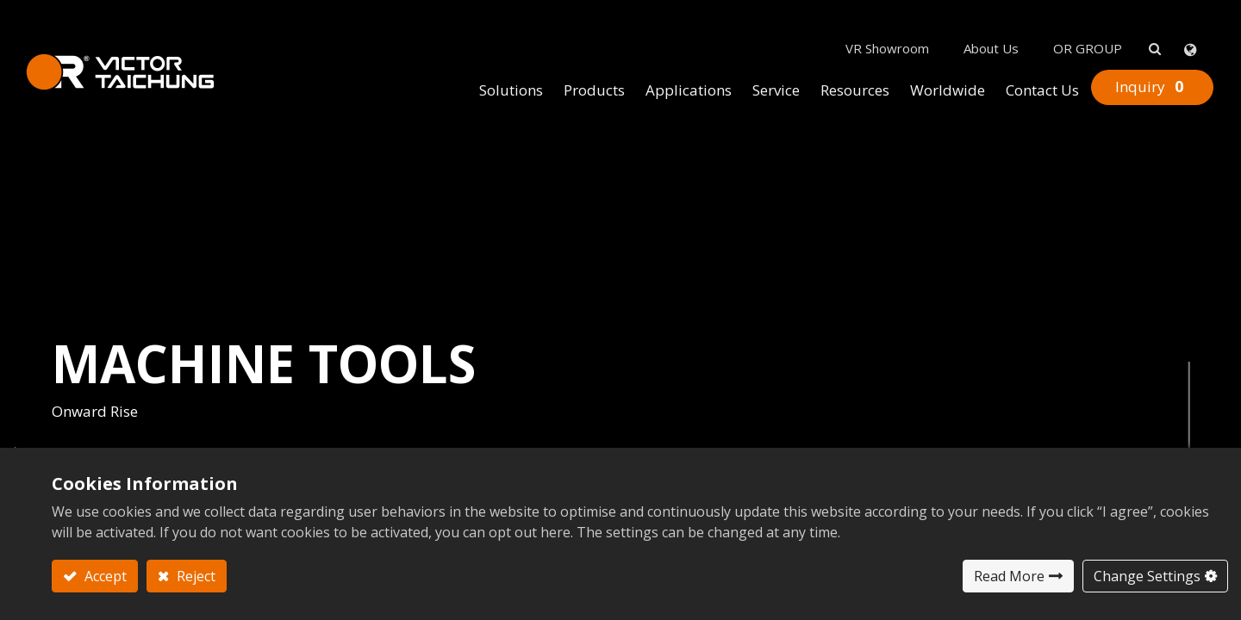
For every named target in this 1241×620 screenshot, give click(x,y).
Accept (104, 576)
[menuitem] (485, 61)
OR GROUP (1061, 18)
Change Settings (1147, 576)
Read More (1009, 576)
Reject (194, 576)
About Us (965, 18)
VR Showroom (861, 18)
